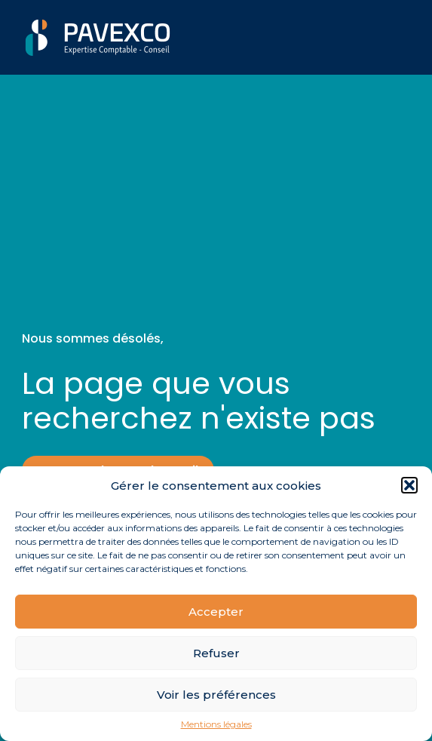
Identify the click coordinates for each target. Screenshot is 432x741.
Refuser (216, 653)
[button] (409, 485)
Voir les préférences (216, 694)
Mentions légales (216, 724)
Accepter (216, 611)
